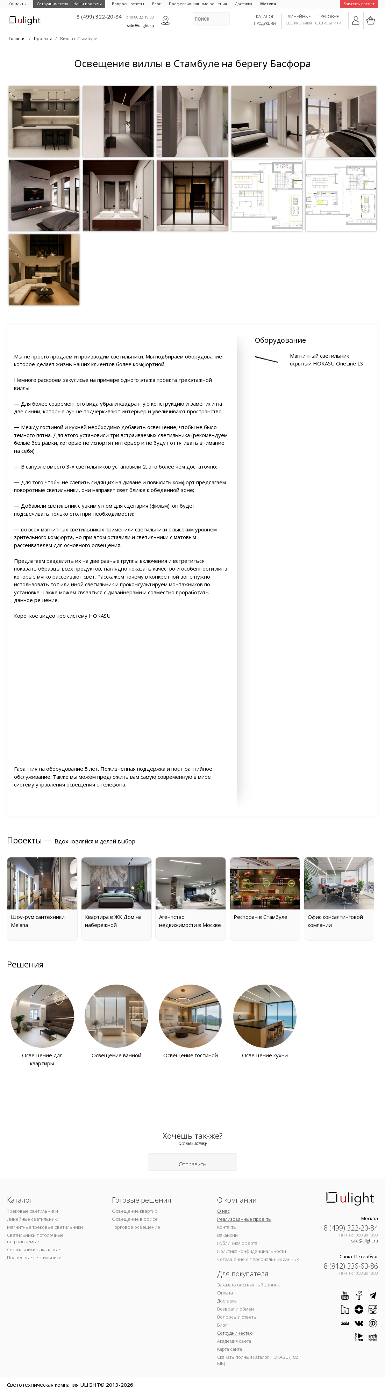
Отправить (192, 1164)
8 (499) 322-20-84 (99, 16)
